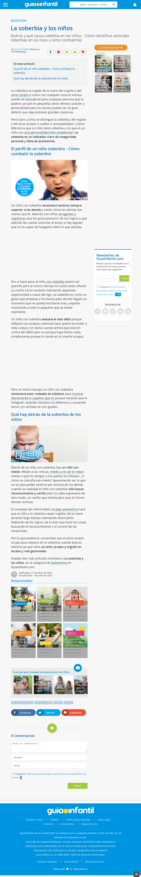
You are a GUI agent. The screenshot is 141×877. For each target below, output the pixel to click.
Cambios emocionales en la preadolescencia (76, 613)
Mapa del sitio (90, 823)
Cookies (54, 819)
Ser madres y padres (20, 633)
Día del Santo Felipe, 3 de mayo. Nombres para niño (122, 63)
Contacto (48, 823)
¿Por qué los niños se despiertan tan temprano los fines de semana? (104, 81)
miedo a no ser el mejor (67, 472)
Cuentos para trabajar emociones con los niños (41, 672)
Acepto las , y (111, 290)
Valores (68, 702)
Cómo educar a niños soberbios (48, 651)
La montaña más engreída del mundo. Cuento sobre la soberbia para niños (74, 646)
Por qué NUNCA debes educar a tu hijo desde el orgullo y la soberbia (22, 646)
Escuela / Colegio (43, 702)
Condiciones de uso (62, 773)
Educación (19, 20)
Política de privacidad (78, 819)
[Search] (113, 4)
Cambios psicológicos (72, 603)
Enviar (77, 785)
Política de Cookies (105, 294)
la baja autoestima (65, 509)
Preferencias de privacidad (38, 773)
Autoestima (59, 563)
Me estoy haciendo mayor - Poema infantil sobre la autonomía (122, 82)
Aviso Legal (104, 819)
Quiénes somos (34, 819)
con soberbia (55, 282)
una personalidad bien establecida (47, 132)
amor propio (20, 95)
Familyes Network (47, 861)
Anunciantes (67, 823)
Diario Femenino (95, 861)
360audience (80, 869)
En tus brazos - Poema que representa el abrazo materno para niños (104, 62)
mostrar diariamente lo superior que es (47, 396)
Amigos (58, 702)
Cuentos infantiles (71, 633)
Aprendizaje (20, 604)
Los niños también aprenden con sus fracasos (22, 613)
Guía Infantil (71, 861)
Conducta (45, 643)
